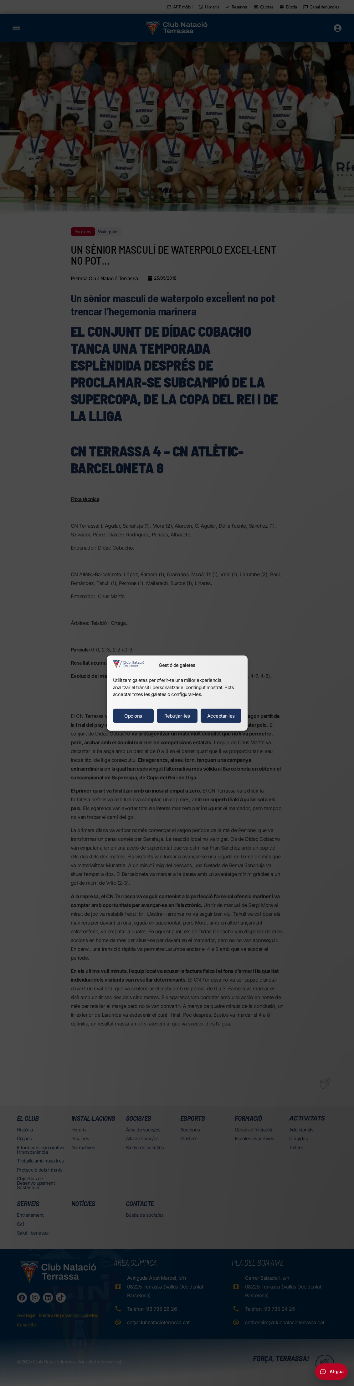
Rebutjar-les (177, 716)
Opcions (133, 716)
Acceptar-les (221, 716)
